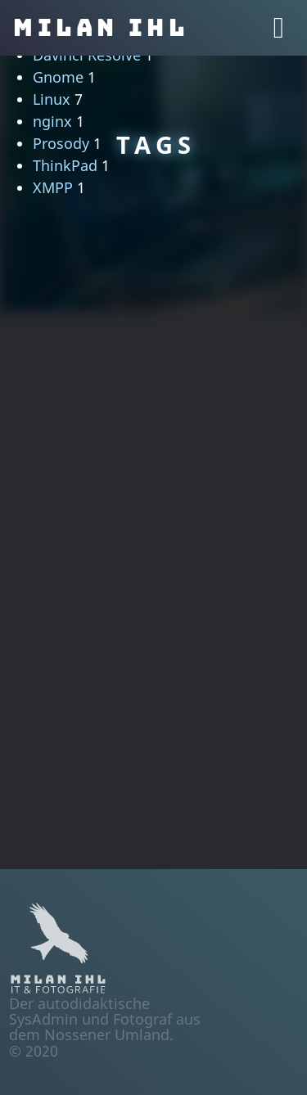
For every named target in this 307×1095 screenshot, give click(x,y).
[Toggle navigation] (279, 28)
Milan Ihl (100, 27)
